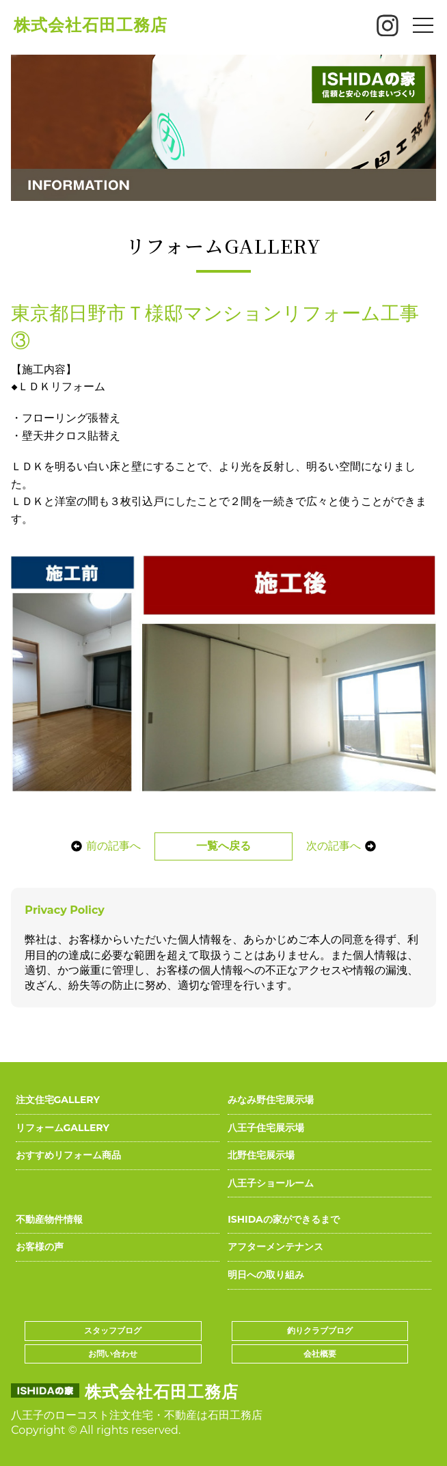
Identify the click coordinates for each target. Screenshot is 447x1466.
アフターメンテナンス (275, 1246)
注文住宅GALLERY (58, 1100)
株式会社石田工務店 (90, 25)
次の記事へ (341, 845)
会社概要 (319, 1353)
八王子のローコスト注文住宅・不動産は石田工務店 (136, 1415)
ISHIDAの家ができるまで (284, 1219)
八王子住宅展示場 (266, 1128)
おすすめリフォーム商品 (68, 1155)
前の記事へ (106, 845)
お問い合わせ (112, 1353)
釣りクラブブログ (320, 1330)
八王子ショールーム (271, 1183)
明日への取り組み (266, 1274)
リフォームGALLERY (62, 1128)
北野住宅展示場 (261, 1155)
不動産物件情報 (49, 1219)
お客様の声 (40, 1246)
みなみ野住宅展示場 (271, 1100)
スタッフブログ (112, 1330)
